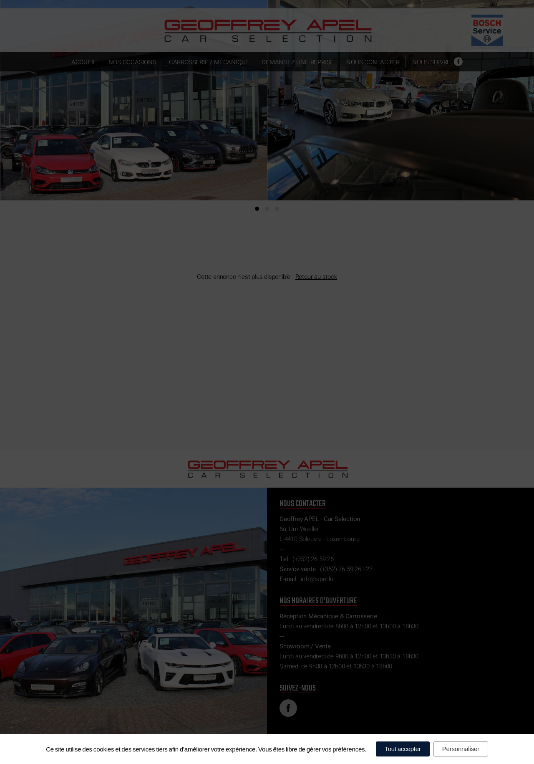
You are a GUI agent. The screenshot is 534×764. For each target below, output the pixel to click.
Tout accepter (403, 748)
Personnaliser (460, 748)
